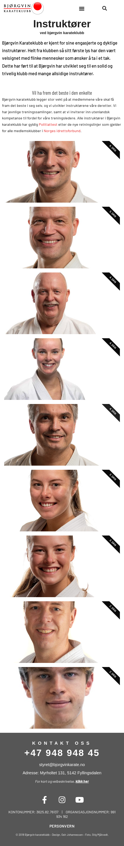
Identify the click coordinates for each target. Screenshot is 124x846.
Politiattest (48, 124)
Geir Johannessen (72, 834)
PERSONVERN (62, 826)
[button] (81, 8)
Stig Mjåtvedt (100, 834)
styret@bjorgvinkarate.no (62, 764)
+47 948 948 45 (62, 753)
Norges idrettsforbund (62, 130)
